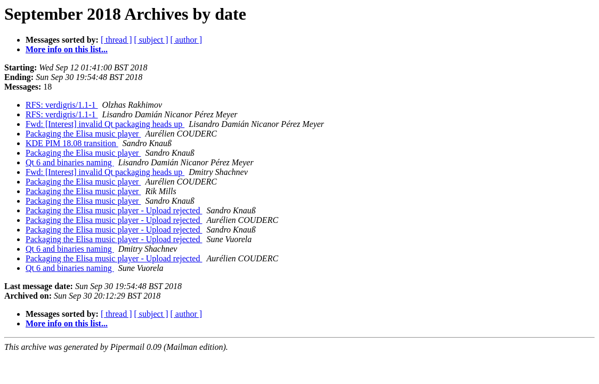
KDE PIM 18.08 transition (72, 143)
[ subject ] (151, 39)
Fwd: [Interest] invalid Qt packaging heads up (105, 124)
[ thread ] (116, 39)
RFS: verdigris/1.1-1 (62, 104)
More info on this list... (67, 49)
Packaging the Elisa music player (83, 133)
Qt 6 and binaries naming (70, 162)
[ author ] (187, 39)
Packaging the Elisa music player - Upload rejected (114, 210)
